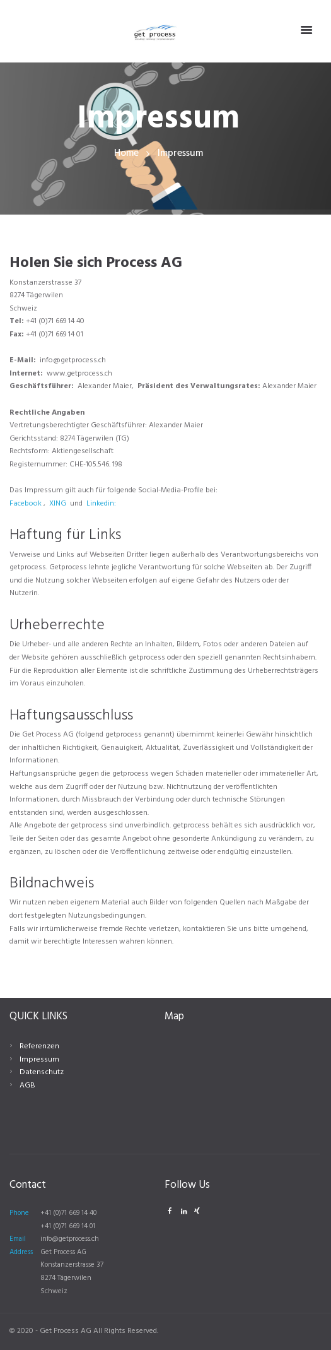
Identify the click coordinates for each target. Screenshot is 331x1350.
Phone (19, 1213)
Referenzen (38, 1046)
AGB (27, 1085)
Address (21, 1252)
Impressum (39, 1059)
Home (126, 153)
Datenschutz (41, 1072)
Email (17, 1239)
